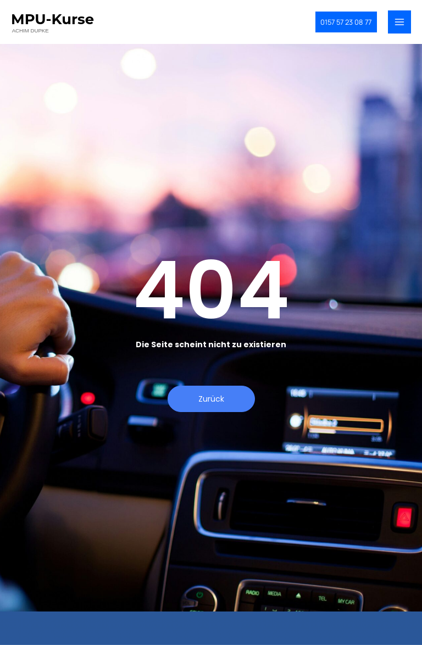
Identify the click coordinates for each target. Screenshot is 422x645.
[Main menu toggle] (399, 24)
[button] (339, 24)
